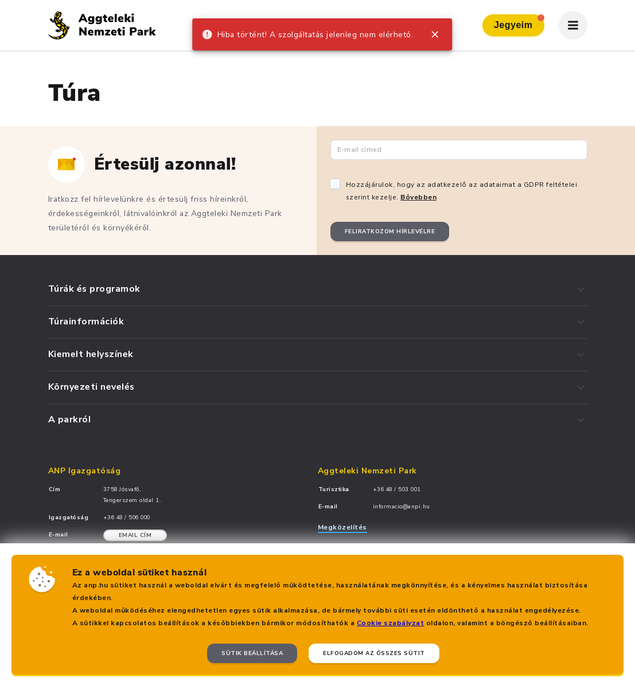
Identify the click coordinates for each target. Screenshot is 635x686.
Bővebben (418, 197)
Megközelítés (342, 527)
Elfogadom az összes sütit (374, 653)
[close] (434, 34)
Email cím (135, 535)
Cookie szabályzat (390, 623)
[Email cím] (458, 149)
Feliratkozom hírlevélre (390, 232)
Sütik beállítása (252, 653)
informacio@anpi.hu (401, 507)
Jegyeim (519, 22)
